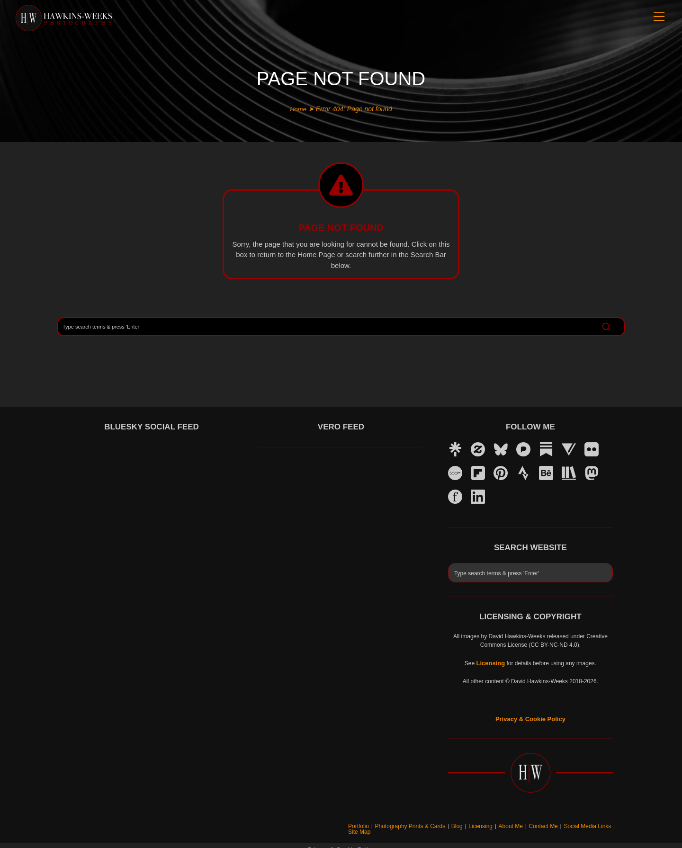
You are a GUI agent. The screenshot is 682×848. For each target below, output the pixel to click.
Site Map (616, 823)
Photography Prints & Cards (427, 823)
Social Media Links (581, 823)
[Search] (341, 326)
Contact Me (543, 823)
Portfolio (384, 823)
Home (298, 109)
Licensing (489, 823)
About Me (514, 823)
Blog (468, 823)
